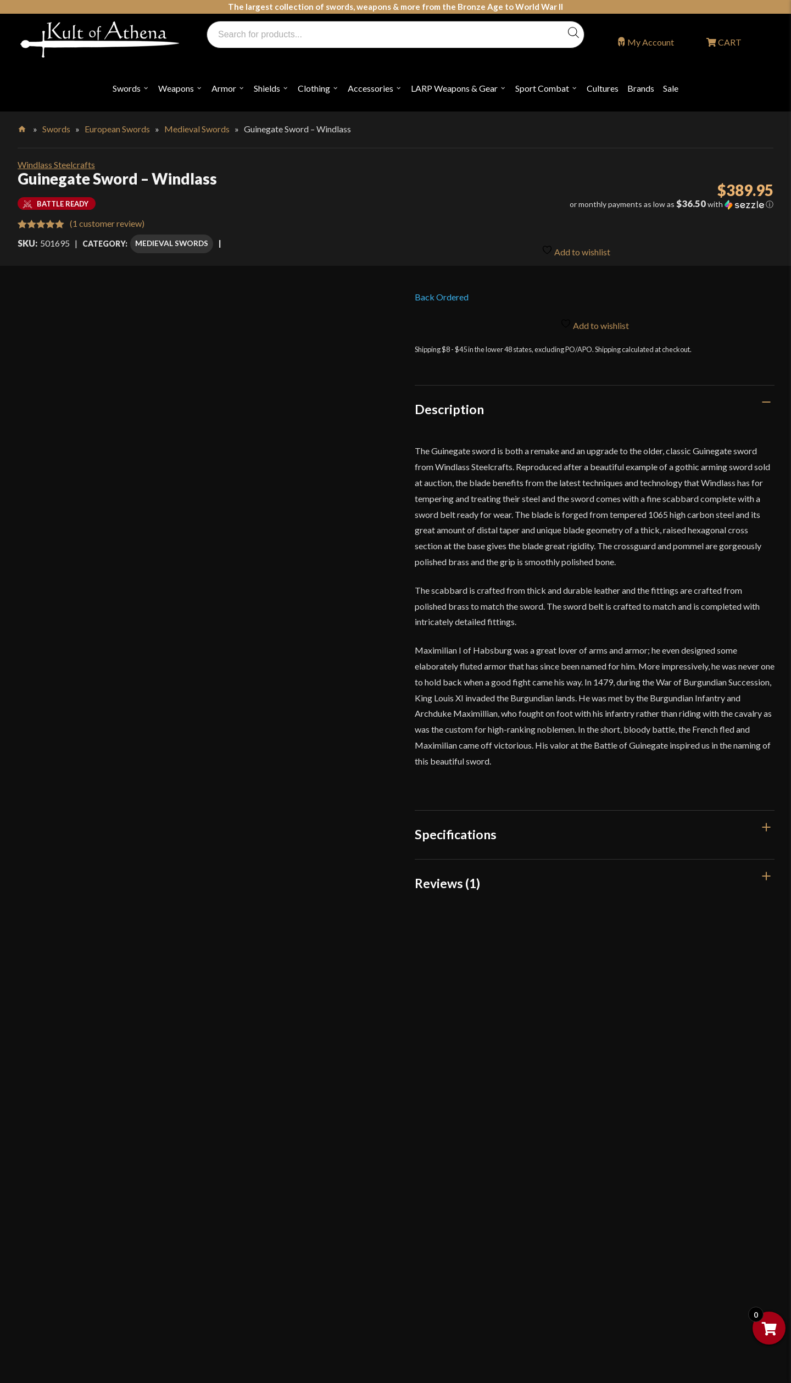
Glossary (246, 1168)
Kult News (249, 1192)
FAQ (238, 1145)
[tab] (595, 406)
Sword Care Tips (449, 1145)
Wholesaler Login (103, 1283)
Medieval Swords (197, 129)
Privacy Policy (445, 1239)
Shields (267, 88)
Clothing (314, 88)
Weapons (176, 88)
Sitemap (622, 1192)
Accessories (370, 88)
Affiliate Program (640, 1122)
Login (39, 1283)
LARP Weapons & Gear (454, 88)
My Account (650, 42)
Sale (670, 88)
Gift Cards (249, 1215)
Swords (127, 88)
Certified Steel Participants (469, 1192)
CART (729, 42)
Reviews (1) (447, 880)
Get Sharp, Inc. (309, 1329)
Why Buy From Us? (265, 1122)
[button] (654, 204)
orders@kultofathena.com (78, 1255)
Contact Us (628, 1215)
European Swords (117, 129)
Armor (223, 88)
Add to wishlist (576, 245)
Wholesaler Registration (652, 1145)
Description (449, 406)
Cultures (603, 88)
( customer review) (107, 223)
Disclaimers (440, 1285)
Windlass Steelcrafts (56, 164)
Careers (622, 1168)
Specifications (456, 831)
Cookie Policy (444, 1262)
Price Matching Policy (460, 1215)
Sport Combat (542, 88)
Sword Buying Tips (453, 1122)
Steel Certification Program (470, 1168)
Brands (640, 88)
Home (23, 126)
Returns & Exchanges (268, 1272)
